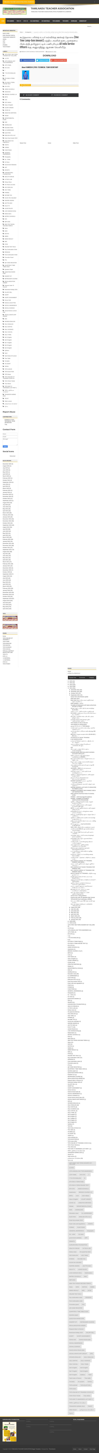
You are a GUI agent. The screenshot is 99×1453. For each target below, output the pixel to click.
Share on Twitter (42, 60)
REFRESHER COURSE (11, 278)
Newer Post (23, 143)
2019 (71, 923)
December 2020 (7, 568)
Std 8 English (8, 345)
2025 (71, 681)
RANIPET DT (8, 276)
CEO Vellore (8, 102)
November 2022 (7, 521)
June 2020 (5, 580)
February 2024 (7, 490)
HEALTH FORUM (9, 176)
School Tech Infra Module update (79, 696)
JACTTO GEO (8, 203)
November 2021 (7, 545)
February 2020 (7, 588)
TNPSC (7, 366)
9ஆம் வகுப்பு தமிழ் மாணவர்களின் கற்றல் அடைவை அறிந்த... (82, 762)
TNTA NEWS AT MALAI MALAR (79, 722)
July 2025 (5, 468)
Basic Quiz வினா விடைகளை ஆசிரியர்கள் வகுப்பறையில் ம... (82, 700)
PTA (6, 260)
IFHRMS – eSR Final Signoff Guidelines (81, 797)
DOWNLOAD (74, 21)
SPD (6, 319)
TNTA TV (18, 21)
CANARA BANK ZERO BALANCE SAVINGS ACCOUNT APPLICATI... (82, 753)
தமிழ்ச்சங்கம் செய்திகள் (11, 403)
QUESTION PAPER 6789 (74, 1072)
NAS (6, 219)
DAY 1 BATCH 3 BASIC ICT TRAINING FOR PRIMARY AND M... (82, 871)
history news (8, 182)
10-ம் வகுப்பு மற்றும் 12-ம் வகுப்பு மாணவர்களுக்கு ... (80, 749)
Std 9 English (8, 348)
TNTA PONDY (6, 46)
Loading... (28, 1421)
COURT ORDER (9, 107)
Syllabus (7, 350)
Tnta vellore (8, 383)
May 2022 (5, 533)
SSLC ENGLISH (9, 324)
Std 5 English (8, 337)
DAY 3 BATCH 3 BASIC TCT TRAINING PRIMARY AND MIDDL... (81, 861)
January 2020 (6, 590)
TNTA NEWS (65, 21)
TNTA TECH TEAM (10, 381)
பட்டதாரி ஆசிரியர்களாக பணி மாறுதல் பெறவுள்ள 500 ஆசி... (81, 805)
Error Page (92, 1449)
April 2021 (5, 559)
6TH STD (7, 67)
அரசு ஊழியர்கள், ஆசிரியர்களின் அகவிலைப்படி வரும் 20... (80, 845)
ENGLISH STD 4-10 (10, 135)
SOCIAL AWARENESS (11, 305)
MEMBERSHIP (82, 21)
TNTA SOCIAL (6, 649)
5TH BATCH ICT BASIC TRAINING (80, 737)
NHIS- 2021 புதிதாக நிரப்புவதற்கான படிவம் (83, 827)
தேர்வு (6, 406)
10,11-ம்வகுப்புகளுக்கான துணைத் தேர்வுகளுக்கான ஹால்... (80, 848)
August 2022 (6, 527)
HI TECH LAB (8, 179)
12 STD (7, 58)
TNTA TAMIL (6, 641)
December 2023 (7, 494)
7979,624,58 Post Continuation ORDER (81, 899)
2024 (71, 683)
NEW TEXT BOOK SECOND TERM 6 (9, 225)
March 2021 (6, 561)
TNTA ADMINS (10, 21)
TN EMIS (7, 361)
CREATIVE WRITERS (10, 113)
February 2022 (7, 539)
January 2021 (6, 566)
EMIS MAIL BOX (75, 698)
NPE (6, 241)
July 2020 (5, 578)
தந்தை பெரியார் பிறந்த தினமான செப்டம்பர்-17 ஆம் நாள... (79, 778)
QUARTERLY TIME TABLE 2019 (9, 266)
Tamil (6, 353)
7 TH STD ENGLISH (10, 73)
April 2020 (5, 584)
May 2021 (5, 557)
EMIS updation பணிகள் (77, 703)
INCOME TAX (8, 195)
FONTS (7, 145)
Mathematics (8, 213)
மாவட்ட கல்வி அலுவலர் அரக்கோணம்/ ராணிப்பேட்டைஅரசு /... (81, 886)
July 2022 (5, 529)
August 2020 (6, 576)
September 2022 (7, 525)
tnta (72, 747)
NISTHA (7, 233)
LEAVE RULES (9, 208)
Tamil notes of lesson (11, 356)
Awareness (7, 91)
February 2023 (7, 515)
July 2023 (5, 504)
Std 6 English (8, 340)
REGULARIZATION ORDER (75, 1078)
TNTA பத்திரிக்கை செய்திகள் (75, 1150)
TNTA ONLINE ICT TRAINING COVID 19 (9, 377)
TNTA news (8, 374)
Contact (85, 1449)
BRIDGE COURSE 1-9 (11, 94)
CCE (6, 99)
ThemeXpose (52, 1449)
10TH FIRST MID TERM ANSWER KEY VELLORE (10, 55)
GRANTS (7, 170)
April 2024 (5, 486)
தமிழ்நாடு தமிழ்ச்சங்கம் (74, 673)
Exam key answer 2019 (11, 138)
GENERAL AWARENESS (6, 153)
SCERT (7, 294)
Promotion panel (9, 257)
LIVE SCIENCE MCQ (10, 211)
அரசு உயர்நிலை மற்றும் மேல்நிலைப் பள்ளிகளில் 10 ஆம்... (81, 745)
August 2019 (6, 600)
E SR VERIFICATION (76, 739)
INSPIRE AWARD (9, 200)
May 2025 (5, 472)
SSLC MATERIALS (34, 21)
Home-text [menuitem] (12, 456)
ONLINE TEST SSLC (10, 246)
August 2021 (6, 551)
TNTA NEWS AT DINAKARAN (79, 724)
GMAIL (4, 39)
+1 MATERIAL (6, 660)
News (6, 228)
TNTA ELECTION (9, 371)
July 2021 (5, 553)
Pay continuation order (11, 249)
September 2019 (7, 598)
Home (2, 21)
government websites (10, 164)
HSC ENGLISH (9, 187)
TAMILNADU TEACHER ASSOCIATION (52, 8)
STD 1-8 (25, 21)
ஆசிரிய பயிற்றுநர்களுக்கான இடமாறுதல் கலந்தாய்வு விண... (82, 802)
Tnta (6, 424)
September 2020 (7, 574)
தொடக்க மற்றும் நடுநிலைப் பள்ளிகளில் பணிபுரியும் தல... (81, 904)
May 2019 (5, 606)
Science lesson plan (10, 302)
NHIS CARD (6, 33)
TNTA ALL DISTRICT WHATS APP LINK (8, 651)
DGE (6, 122)
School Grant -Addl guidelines (78, 895)
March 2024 (6, 488)
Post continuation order (11, 254)
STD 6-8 (5, 662)
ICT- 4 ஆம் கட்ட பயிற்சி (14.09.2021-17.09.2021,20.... (81, 824)
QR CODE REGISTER (11, 262)
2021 (71, 688)
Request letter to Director (74, 1080)
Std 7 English (8, 342)
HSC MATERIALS (46, 21)
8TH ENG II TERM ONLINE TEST (8, 83)
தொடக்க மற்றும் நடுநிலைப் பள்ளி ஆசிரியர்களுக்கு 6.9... (80, 893)
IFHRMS (5, 45)
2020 (71, 921)
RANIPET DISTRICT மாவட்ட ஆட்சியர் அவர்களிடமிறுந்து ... (81, 781)
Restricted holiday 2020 (11, 289)
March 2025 (6, 476)
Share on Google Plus (58, 60)
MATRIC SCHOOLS (10, 216)
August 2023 (6, 502)
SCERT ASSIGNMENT (11, 297)
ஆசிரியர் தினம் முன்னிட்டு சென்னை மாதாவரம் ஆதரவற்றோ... (81, 883)
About (79, 1449)
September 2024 (7, 482)
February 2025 (7, 478)
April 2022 (5, 535)
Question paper (9, 269)
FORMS (7, 147)
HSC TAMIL (8, 190)
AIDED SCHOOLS (9, 89)
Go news (7, 162)
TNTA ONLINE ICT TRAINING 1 (8, 638)
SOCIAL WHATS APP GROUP (76, 1099)
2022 (71, 686)
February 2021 (7, 563)
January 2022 (6, 541)
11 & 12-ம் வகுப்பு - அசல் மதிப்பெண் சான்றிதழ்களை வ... (81, 772)
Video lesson (8, 401)
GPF (4, 41)
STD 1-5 (5, 656)
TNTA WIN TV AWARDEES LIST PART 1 (10, 387)
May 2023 (5, 508)
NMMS (6, 236)
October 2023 (6, 498)
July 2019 (5, 602)
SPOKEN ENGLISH (10, 321)
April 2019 (5, 608)
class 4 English (9, 105)
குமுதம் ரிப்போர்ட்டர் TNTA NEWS (80, 726)
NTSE (6, 244)
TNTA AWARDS (56, 21)
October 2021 (6, 547)
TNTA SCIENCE (7, 647)
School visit (8, 300)
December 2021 (7, 543)
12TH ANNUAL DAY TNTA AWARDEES (9, 61)
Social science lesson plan (75, 1097)
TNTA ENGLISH (7, 643)
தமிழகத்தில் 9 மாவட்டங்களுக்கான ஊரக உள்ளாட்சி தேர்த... (82, 812)
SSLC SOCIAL (8, 332)
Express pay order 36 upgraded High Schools (83, 897)
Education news (9, 127)
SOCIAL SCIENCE (10, 308)
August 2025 (6, 466)
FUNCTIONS (8, 150)
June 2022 (5, 531)
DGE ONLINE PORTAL (9, 35)
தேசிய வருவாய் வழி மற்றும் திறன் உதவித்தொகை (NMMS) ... (80, 756)
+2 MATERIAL (6, 658)
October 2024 (6, 480)
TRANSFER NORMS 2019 (75, 1152)
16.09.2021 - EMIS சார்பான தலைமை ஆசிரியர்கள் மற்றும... (81, 769)
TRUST (7, 398)
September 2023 (7, 500)
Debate (6, 115)
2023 (71, 684)
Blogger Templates (36, 1449)
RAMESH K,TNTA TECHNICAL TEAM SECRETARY (10, 421)
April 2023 (5, 510)
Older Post (76, 143)
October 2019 (6, 596)
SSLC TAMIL (8, 334)
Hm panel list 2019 (10, 184)
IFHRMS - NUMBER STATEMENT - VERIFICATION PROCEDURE (80, 799)
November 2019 (7, 594)
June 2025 (5, 470)
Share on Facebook (27, 60)
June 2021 (5, 555)
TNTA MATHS (6, 645)
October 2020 (6, 572)
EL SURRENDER (9, 130)
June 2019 (5, 604)
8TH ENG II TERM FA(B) (74, 941)
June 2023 (5, 506)
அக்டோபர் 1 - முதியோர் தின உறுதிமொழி (82, 711)
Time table (7, 358)
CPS (4, 43)
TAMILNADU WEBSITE (9, 37)
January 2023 (6, 517)
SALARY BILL (8, 292)
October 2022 (6, 523)
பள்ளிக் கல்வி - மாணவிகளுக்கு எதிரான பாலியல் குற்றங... (82, 842)
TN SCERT (8, 363)
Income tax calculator (10, 198)
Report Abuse (9, 412)
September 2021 (7, 549)
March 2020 (6, 586)
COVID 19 (7, 110)
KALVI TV (7, 205)
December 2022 (7, 519)
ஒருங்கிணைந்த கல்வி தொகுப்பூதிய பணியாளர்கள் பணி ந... (80, 720)
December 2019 (7, 592)
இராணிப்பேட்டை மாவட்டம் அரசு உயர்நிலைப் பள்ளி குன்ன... (80, 890)
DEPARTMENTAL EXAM (74, 968)
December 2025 (7, 464)
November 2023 (7, 496)
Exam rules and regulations (8, 141)
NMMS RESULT (9, 239)
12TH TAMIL (8, 65)
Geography (7, 157)
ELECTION (8, 133)
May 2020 (5, 582)
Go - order (7, 159)
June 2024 (5, 484)
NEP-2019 (7, 221)
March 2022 (6, 537)
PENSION (7, 252)
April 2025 (5, 474)
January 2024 (6, 492)
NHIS (6, 231)
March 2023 (6, 513)
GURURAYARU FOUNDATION (8, 173)
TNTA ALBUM (8, 369)
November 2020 (7, 570)
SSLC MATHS (8, 326)
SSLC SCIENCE (9, 329)
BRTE (6, 97)
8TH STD (7, 86)
